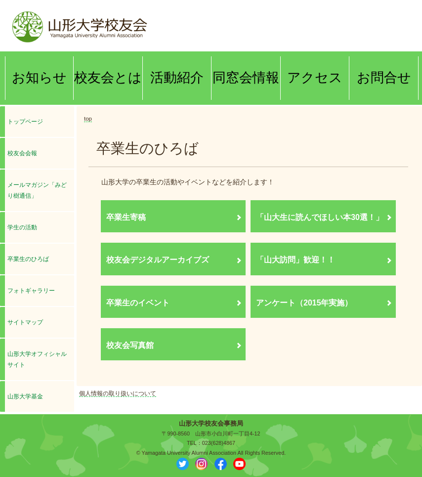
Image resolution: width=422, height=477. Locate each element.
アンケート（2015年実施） (304, 303)
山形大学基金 (25, 396)
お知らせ (39, 77)
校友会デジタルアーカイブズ (157, 260)
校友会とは (108, 77)
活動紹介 (177, 77)
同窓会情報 (245, 77)
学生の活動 (22, 227)
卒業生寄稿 (126, 217)
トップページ (25, 121)
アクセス (314, 77)
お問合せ (384, 77)
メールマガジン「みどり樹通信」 (37, 190)
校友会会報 (25, 153)
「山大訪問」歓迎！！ (295, 260)
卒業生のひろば (28, 259)
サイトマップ (25, 322)
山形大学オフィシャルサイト (37, 359)
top (88, 119)
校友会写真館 (130, 345)
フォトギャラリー (31, 290)
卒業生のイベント (137, 303)
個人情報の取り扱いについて (117, 393)
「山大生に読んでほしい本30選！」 (319, 217)
